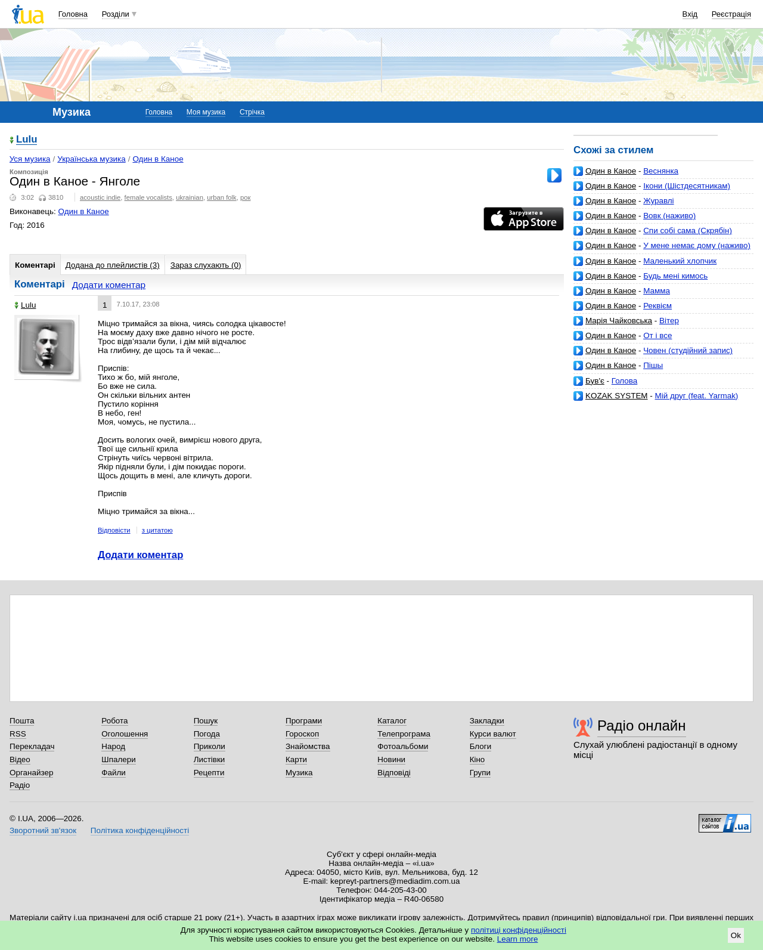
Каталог (392, 720)
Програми (304, 720)
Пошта (22, 720)
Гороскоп (302, 733)
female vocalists (148, 197)
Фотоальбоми (402, 746)
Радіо (20, 785)
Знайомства (308, 746)
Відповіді (394, 772)
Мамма (656, 290)
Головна (73, 14)
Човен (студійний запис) (688, 350)
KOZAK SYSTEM (616, 395)
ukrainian (189, 197)
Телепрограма (403, 733)
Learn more (517, 938)
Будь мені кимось (675, 275)
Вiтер (669, 320)
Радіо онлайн (641, 725)
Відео (20, 759)
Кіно (477, 759)
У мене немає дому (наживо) (696, 245)
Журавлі (658, 200)
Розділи (115, 14)
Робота (114, 720)
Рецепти (209, 772)
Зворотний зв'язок (43, 830)
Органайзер (31, 772)
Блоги (481, 746)
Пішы (653, 365)
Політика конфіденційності (140, 830)
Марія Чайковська (618, 320)
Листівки (209, 759)
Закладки (487, 720)
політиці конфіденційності (518, 930)
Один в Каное (610, 170)
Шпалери (118, 759)
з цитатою (157, 530)
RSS (18, 733)
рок (245, 197)
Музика (299, 772)
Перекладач (32, 746)
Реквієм (657, 305)
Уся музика (30, 158)
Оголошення (124, 733)
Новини (391, 759)
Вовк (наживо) (669, 215)
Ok (736, 935)
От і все (657, 335)
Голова (624, 380)
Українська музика (91, 158)
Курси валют (493, 733)
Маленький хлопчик (680, 260)
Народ (113, 746)
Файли (113, 772)
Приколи (209, 746)
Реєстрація (731, 14)
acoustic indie (100, 197)
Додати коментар (108, 285)
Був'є (594, 380)
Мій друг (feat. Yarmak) (697, 395)
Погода (207, 733)
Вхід (690, 14)
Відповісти (114, 530)
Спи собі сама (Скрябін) (687, 230)
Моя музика (206, 112)
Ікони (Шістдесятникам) (686, 185)
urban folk (222, 197)
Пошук (206, 720)
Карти (296, 759)
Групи (480, 772)
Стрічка (252, 112)
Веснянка (660, 170)
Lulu (26, 140)
